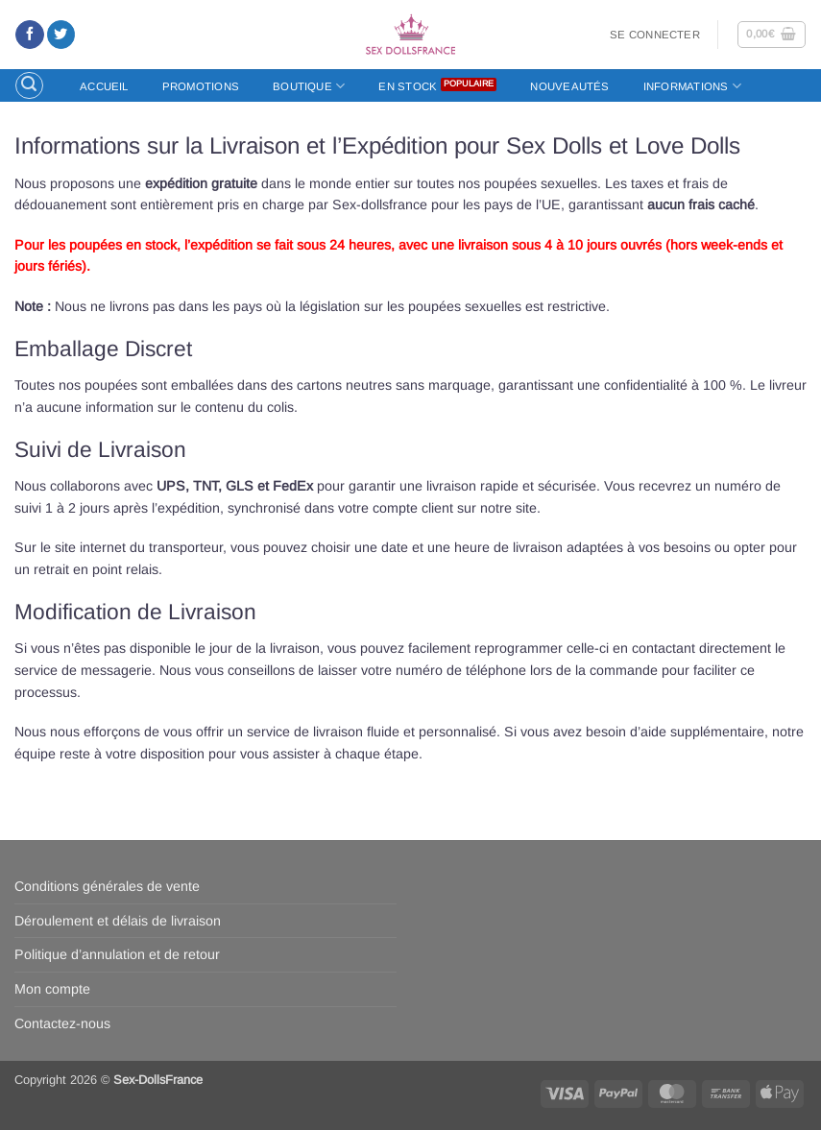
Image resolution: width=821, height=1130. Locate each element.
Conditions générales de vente (107, 886)
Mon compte (52, 989)
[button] (655, 34)
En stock (407, 86)
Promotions (200, 86)
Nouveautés (569, 86)
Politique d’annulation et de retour (117, 954)
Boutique (309, 86)
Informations (692, 86)
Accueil (104, 86)
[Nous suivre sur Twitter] (61, 34)
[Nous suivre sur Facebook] (29, 34)
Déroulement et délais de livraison (117, 920)
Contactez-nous (62, 1023)
